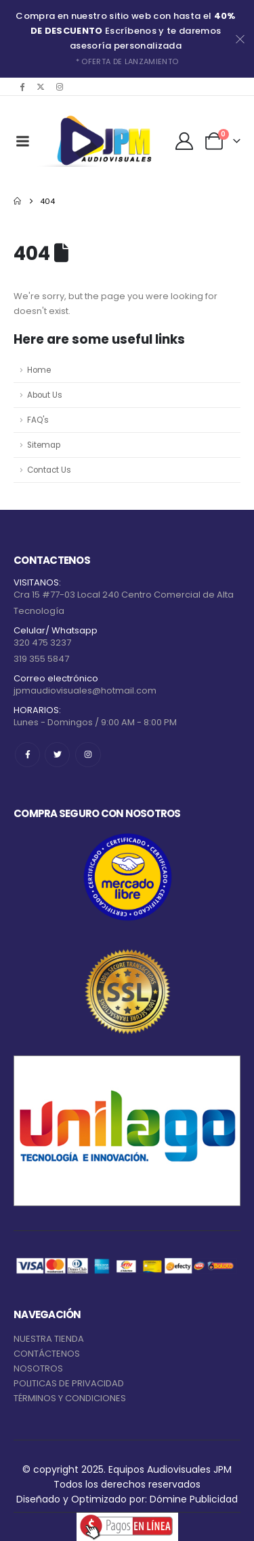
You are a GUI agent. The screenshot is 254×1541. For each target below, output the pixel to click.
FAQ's (38, 420)
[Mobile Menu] (22, 141)
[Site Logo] (101, 141)
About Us (44, 395)
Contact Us (49, 470)
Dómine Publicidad (194, 1499)
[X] (40, 86)
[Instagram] (59, 86)
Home (39, 370)
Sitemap (43, 445)
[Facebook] (21, 86)
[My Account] (184, 141)
